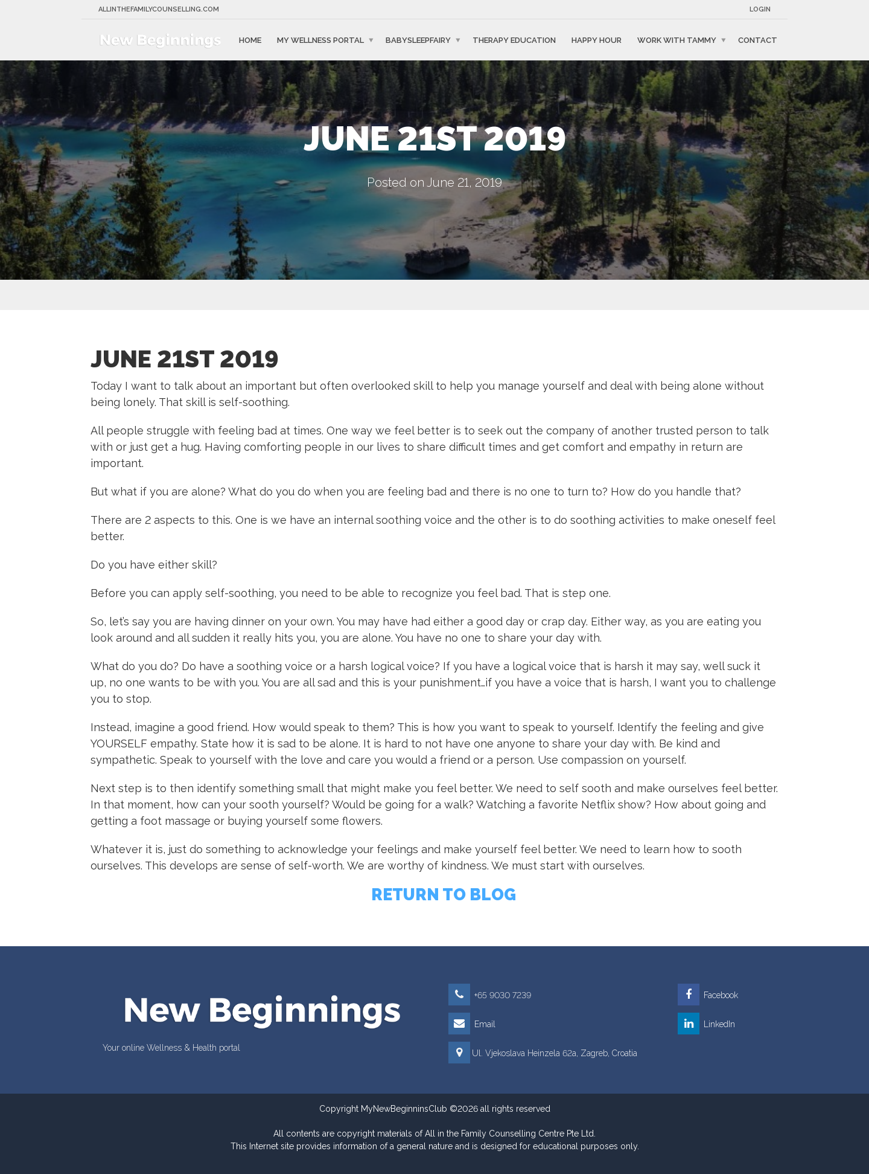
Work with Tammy (676, 39)
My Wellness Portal (320, 39)
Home (250, 39)
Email (471, 1024)
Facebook (708, 995)
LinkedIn (706, 1024)
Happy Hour (596, 39)
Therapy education (514, 39)
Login (760, 9)
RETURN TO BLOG (443, 894)
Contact (757, 39)
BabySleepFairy (418, 39)
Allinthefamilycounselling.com (158, 9)
